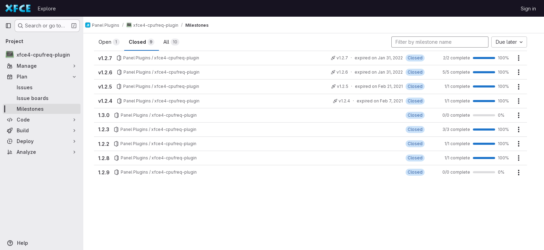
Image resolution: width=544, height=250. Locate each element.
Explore (47, 8)
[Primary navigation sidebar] (8, 25)
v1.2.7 (108, 58)
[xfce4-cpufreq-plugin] (41, 54)
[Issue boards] (41, 98)
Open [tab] (112, 42)
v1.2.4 (108, 101)
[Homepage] (18, 8)
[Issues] (41, 87)
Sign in (528, 8)
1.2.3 (106, 129)
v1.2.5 (108, 87)
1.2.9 (107, 172)
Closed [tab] (145, 42)
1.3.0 (107, 115)
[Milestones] (41, 109)
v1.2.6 (108, 72)
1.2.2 (106, 144)
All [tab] (174, 42)
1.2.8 (107, 158)
